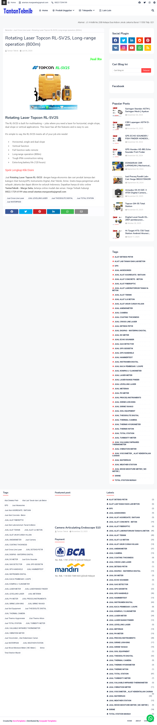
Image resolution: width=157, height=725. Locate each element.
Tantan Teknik (12, 51)
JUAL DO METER (122, 335)
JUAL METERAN (122, 389)
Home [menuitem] (43, 10)
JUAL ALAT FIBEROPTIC (125, 284)
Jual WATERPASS (14, 202)
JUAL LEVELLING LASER (37, 198)
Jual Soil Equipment (125, 411)
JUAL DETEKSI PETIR (124, 326)
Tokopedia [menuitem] (85, 10)
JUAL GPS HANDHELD (124, 353)
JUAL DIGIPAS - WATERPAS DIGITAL (130, 330)
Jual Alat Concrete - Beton (129, 279)
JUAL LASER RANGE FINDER (127, 380)
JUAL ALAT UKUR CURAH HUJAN (129, 304)
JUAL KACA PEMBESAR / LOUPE (129, 366)
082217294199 (59, 2)
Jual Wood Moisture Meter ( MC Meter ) (129, 470)
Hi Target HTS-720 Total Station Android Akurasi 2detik (137, 232)
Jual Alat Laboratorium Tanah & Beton (130, 289)
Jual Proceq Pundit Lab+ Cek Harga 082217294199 (138, 178)
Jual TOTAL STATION (85, 198)
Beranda (8, 30)
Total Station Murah (125, 480)
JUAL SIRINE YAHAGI (124, 406)
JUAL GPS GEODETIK (124, 348)
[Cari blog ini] (126, 70)
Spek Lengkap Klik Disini (19, 170)
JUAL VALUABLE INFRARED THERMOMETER (125, 443)
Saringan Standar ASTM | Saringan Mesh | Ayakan (137, 110)
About (138, 721)
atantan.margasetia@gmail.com (33, 2)
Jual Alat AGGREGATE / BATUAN (130, 275)
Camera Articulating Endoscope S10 (78, 527)
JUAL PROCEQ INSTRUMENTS (128, 397)
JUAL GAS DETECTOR (124, 344)
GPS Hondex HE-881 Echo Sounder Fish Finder (138, 150)
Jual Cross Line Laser (22, 30)
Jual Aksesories (123, 270)
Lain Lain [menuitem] (105, 10)
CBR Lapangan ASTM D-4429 (137, 123)
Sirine (118, 476)
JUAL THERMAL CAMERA (126, 420)
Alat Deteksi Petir (124, 257)
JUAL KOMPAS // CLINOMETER (128, 371)
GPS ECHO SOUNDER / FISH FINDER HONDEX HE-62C (136, 137)
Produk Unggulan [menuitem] (62, 10)
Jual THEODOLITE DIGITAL (62, 198)
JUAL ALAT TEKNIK (123, 295)
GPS (116, 266)
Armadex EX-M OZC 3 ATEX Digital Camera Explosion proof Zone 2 (136, 191)
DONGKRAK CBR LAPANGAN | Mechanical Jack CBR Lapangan (137, 164)
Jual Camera (121, 313)
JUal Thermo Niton (124, 429)
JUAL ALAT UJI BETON (125, 299)
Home (11, 2)
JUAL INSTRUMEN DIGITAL (126, 362)
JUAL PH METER (122, 393)
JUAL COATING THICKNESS (127, 317)
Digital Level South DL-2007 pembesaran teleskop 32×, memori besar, (136, 218)
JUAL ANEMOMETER (124, 308)
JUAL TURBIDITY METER (125, 438)
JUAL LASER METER (123, 375)
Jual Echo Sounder (124, 339)
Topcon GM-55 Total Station (135, 205)
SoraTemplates (19, 721)
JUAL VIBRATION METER (125, 449)
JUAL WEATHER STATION (126, 464)
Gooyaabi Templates (48, 721)
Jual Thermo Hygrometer (128, 424)
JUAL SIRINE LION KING (125, 402)
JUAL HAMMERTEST (124, 357)
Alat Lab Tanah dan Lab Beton (130, 261)
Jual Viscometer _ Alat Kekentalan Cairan (131, 454)
